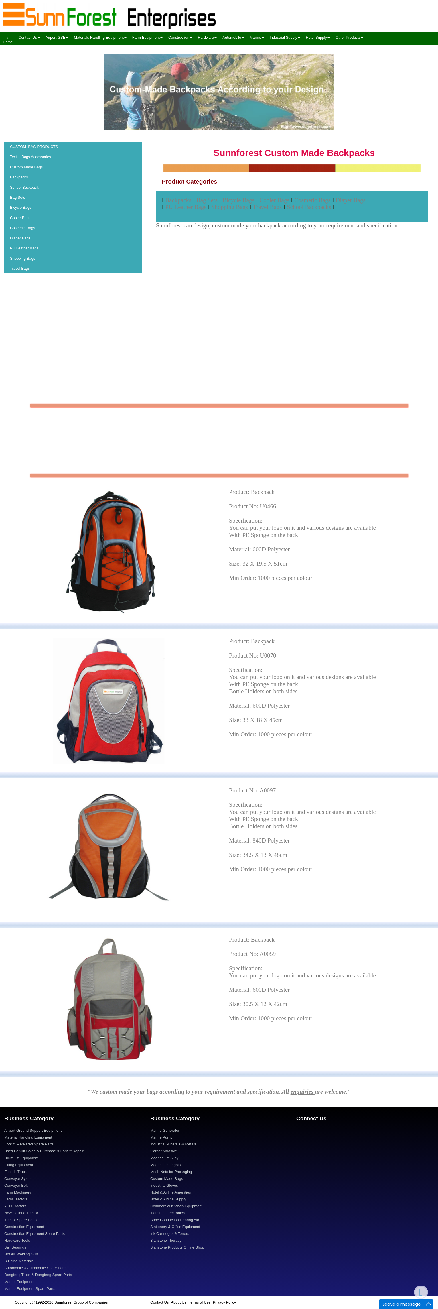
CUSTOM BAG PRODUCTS (34, 147)
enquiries (303, 1091)
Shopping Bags (22, 258)
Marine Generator (164, 1130)
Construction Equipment (24, 1227)
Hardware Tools (17, 1240)
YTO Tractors (15, 1206)
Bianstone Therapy (165, 1240)
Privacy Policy (224, 1302)
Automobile (233, 37)
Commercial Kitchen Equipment (176, 1206)
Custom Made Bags (26, 167)
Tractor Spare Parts (20, 1220)
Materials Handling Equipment (100, 37)
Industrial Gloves (164, 1185)
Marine (257, 37)
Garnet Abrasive (163, 1151)
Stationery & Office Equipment (175, 1227)
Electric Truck (15, 1172)
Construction (180, 37)
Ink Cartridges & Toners (169, 1233)
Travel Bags (20, 268)
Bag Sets (18, 197)
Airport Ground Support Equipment (33, 1130)
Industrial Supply (285, 37)
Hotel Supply (318, 37)
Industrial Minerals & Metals (173, 1144)
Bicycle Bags (21, 207)
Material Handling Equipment (28, 1137)
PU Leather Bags (25, 248)
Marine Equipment (19, 1282)
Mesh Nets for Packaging (171, 1172)
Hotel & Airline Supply (168, 1199)
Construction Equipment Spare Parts (34, 1233)
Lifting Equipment (18, 1165)
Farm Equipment (147, 37)
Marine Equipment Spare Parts (29, 1288)
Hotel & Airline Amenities (170, 1192)
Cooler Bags (20, 218)
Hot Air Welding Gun (21, 1254)
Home (8, 40)
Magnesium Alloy (164, 1158)
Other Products (349, 37)
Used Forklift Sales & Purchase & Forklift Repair (44, 1151)
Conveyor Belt (16, 1185)
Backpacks (19, 177)
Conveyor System (19, 1178)
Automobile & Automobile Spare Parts (35, 1268)
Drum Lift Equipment (21, 1158)
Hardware (207, 37)
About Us (178, 1302)
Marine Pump (161, 1137)
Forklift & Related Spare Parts (29, 1144)
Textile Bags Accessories (30, 157)
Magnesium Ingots (165, 1165)
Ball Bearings (15, 1247)
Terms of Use (200, 1302)
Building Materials (19, 1261)
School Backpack (24, 187)
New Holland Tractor (21, 1213)
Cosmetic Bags (23, 228)
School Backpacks (310, 207)
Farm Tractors (15, 1199)
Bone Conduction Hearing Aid (174, 1220)
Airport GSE (57, 37)
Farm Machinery (17, 1192)
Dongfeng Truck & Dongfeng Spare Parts (38, 1275)
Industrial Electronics (167, 1213)
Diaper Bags (20, 238)
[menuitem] (8, 38)
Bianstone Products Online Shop (177, 1247)
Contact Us (29, 37)
